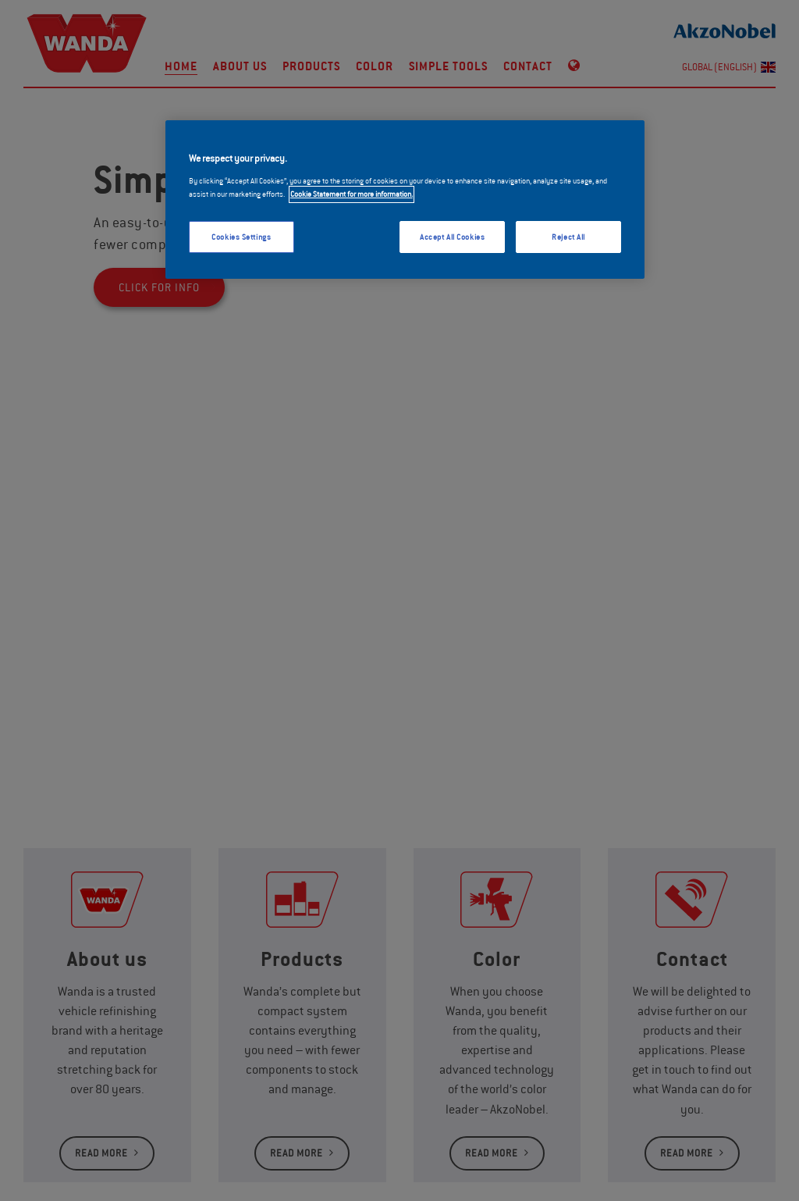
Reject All (568, 237)
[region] (405, 200)
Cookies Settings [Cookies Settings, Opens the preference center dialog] (241, 237)
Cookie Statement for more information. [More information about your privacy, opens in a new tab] (351, 194)
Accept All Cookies (452, 237)
